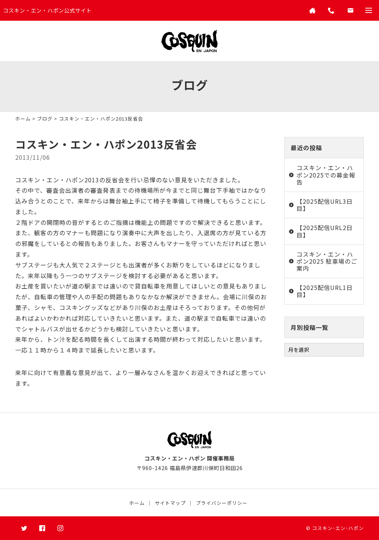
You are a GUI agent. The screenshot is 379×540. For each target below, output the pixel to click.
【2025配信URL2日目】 (324, 231)
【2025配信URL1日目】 (324, 291)
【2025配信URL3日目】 (324, 205)
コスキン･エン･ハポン (338, 527)
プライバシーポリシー (222, 502)
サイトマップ (170, 502)
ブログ (45, 118)
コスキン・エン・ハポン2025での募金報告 (325, 174)
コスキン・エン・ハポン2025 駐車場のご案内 (326, 261)
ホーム (23, 118)
